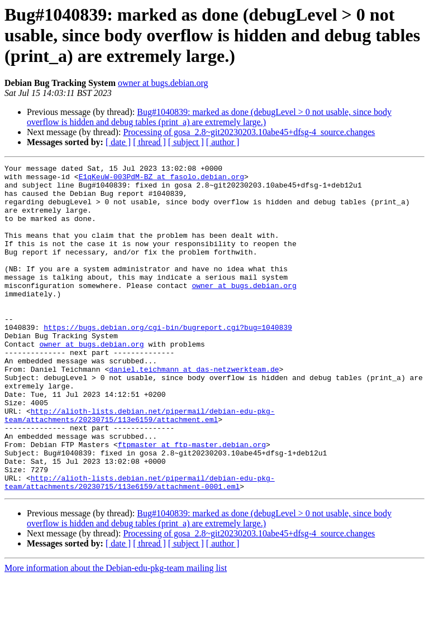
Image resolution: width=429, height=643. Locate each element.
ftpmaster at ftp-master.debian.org (192, 501)
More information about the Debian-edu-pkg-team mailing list (115, 633)
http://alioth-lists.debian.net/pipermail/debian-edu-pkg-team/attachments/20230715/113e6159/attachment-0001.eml (139, 546)
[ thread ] (149, 142)
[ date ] (118, 142)
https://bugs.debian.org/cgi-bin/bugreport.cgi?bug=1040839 (168, 361)
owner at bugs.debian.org (163, 83)
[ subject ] (186, 142)
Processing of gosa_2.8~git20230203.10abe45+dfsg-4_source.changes (249, 132)
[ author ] (223, 142)
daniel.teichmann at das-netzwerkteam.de (194, 411)
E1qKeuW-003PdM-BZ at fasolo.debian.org (161, 180)
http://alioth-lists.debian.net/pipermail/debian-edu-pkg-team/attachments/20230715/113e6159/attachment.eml (139, 466)
